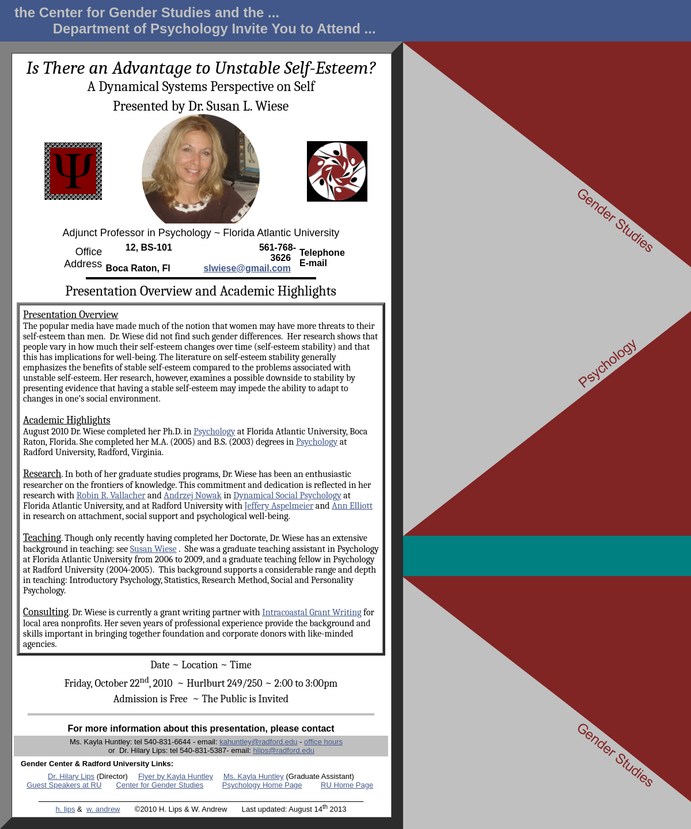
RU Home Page (347, 785)
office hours (323, 741)
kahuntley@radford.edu (258, 741)
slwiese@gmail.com (247, 268)
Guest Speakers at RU (63, 785)
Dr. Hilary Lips (71, 776)
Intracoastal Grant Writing (311, 612)
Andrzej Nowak (193, 495)
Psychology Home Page (262, 785)
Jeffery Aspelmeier (279, 506)
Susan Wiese (153, 549)
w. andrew (103, 809)
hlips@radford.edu (283, 750)
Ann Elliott (352, 506)
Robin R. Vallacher (111, 495)
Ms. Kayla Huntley (253, 776)
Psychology (214, 431)
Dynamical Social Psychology (287, 495)
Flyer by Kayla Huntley (175, 776)
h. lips (65, 809)
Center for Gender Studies (160, 785)
